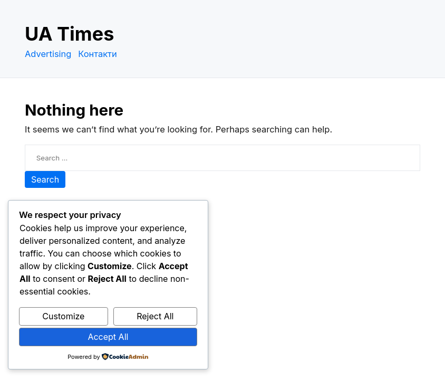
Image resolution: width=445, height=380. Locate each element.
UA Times (69, 33)
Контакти (97, 54)
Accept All (108, 336)
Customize (63, 316)
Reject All (155, 316)
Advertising (48, 54)
